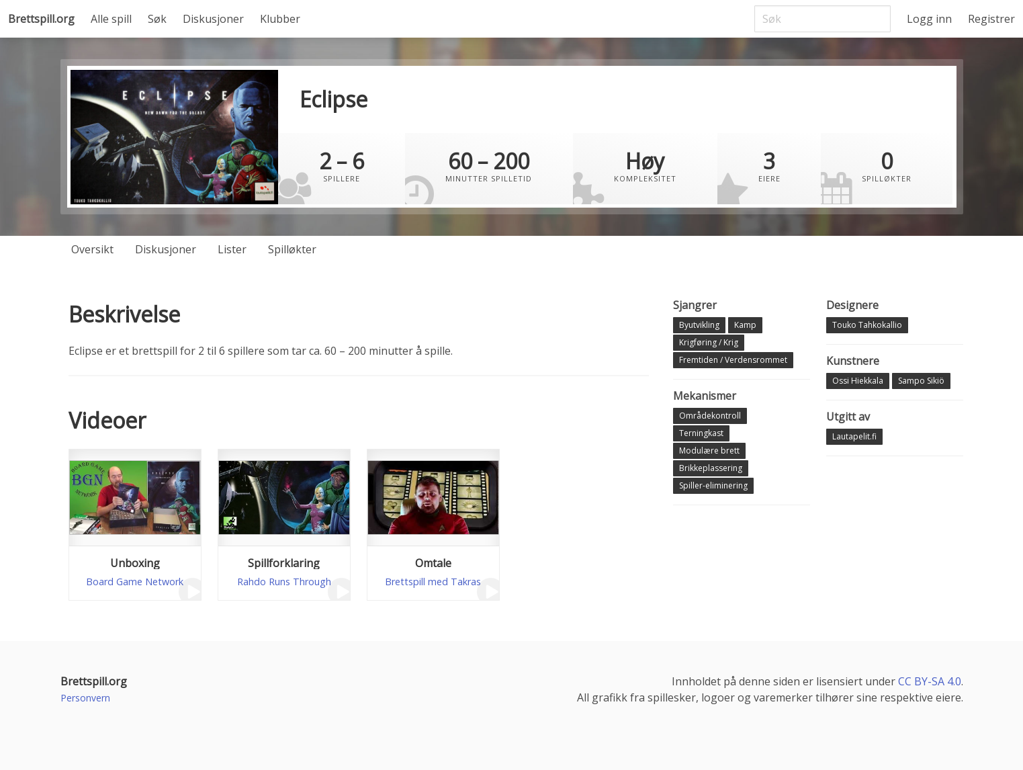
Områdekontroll (710, 415)
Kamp (745, 325)
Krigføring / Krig (708, 342)
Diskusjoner (213, 18)
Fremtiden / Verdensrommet (733, 360)
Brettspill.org (41, 18)
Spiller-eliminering (713, 485)
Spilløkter (292, 249)
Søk (157, 18)
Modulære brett (709, 450)
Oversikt (92, 249)
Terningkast (701, 433)
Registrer (991, 18)
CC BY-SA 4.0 (929, 681)
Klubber (280, 18)
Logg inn (929, 18)
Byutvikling (699, 325)
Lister (232, 249)
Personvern (85, 697)
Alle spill (111, 18)
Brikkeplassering (710, 468)
